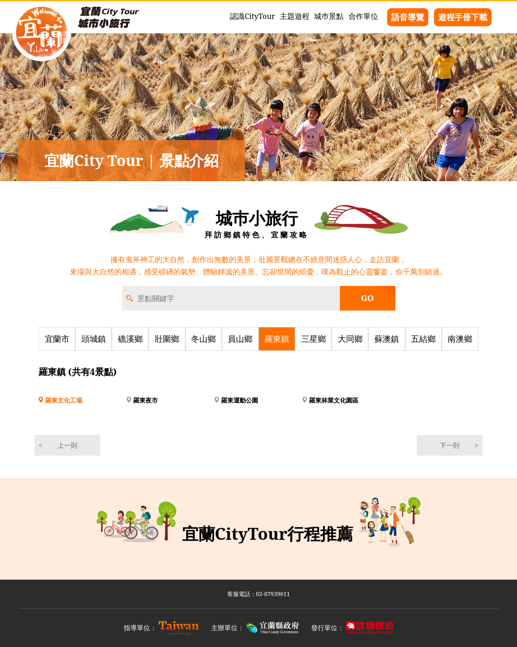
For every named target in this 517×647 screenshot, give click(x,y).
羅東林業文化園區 (333, 400)
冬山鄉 (203, 338)
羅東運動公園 (239, 400)
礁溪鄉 (130, 338)
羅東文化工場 (63, 400)
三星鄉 (313, 338)
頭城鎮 (93, 338)
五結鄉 (423, 338)
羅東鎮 (277, 338)
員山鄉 (240, 338)
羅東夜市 (145, 400)
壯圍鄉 (167, 338)
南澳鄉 (460, 338)
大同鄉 (350, 338)
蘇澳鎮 (386, 338)
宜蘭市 (57, 338)
